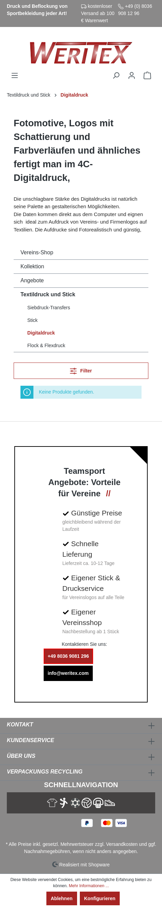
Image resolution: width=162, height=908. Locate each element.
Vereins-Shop (36, 252)
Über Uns (21, 756)
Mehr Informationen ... (89, 885)
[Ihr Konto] (131, 75)
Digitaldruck (41, 333)
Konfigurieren (100, 898)
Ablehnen (62, 898)
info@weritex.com (68, 673)
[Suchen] (116, 75)
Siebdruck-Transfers (48, 307)
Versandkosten (122, 844)
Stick (32, 320)
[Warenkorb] (147, 75)
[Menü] (15, 75)
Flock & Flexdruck (46, 345)
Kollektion (32, 266)
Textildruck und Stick (47, 294)
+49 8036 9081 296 (68, 656)
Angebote (32, 280)
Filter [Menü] (81, 369)
